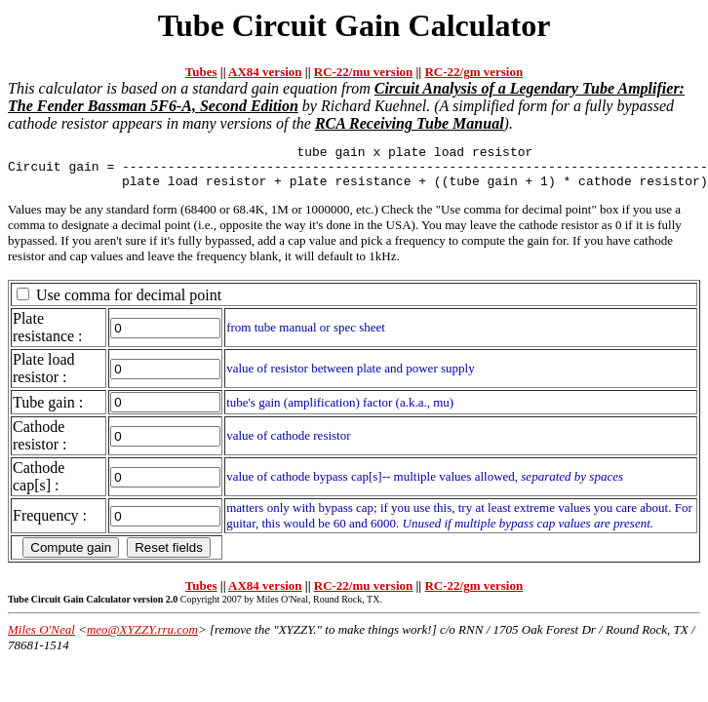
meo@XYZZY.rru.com (142, 638)
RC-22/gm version (473, 71)
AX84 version (264, 71)
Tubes (201, 71)
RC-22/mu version (363, 71)
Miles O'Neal (41, 638)
